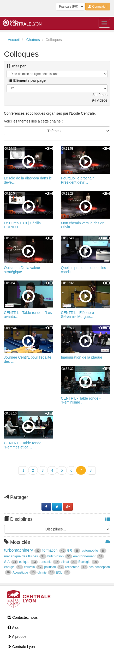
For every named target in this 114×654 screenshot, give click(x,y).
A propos (17, 636)
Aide (13, 628)
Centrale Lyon (21, 647)
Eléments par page (27, 80)
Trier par (16, 66)
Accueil (14, 40)
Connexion (97, 6)
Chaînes (33, 40)
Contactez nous (23, 617)
